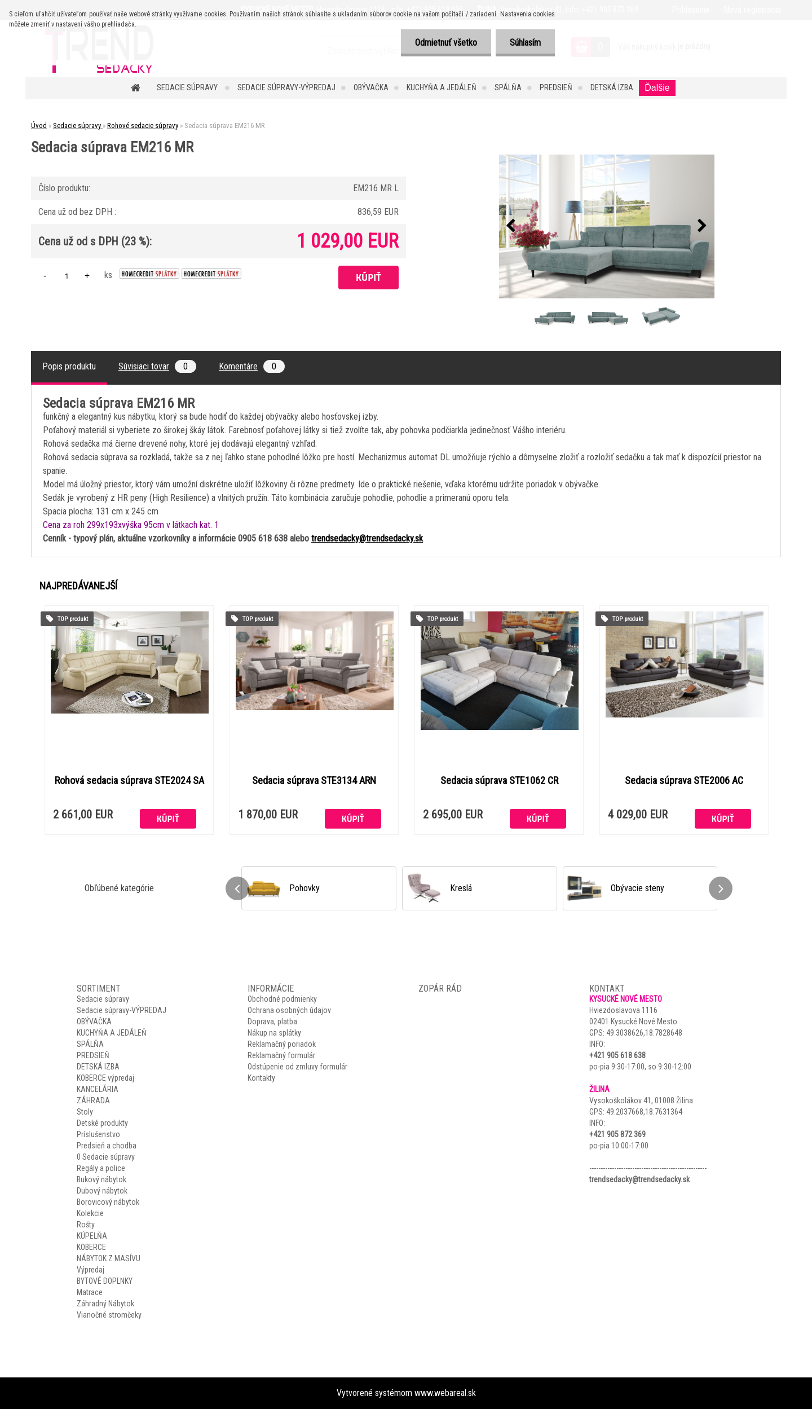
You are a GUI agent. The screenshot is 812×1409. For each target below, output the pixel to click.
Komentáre (252, 366)
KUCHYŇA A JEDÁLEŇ (441, 87)
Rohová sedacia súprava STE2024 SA (129, 780)
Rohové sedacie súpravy (142, 125)
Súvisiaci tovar (157, 366)
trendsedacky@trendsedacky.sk (367, 538)
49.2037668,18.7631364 (644, 1111)
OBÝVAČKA (371, 87)
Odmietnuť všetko (446, 42)
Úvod (39, 125)
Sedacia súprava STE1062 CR (499, 780)
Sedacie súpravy (188, 87)
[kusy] (66, 275)
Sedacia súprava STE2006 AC (684, 780)
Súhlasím (525, 42)
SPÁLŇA (508, 87)
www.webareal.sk (445, 1393)
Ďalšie (657, 88)
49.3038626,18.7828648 (644, 1032)
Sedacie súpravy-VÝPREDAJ (286, 87)
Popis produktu (69, 366)
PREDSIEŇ (556, 87)
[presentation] (511, 226)
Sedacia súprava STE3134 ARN (314, 780)
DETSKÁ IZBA (611, 87)
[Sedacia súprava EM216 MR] (606, 226)
